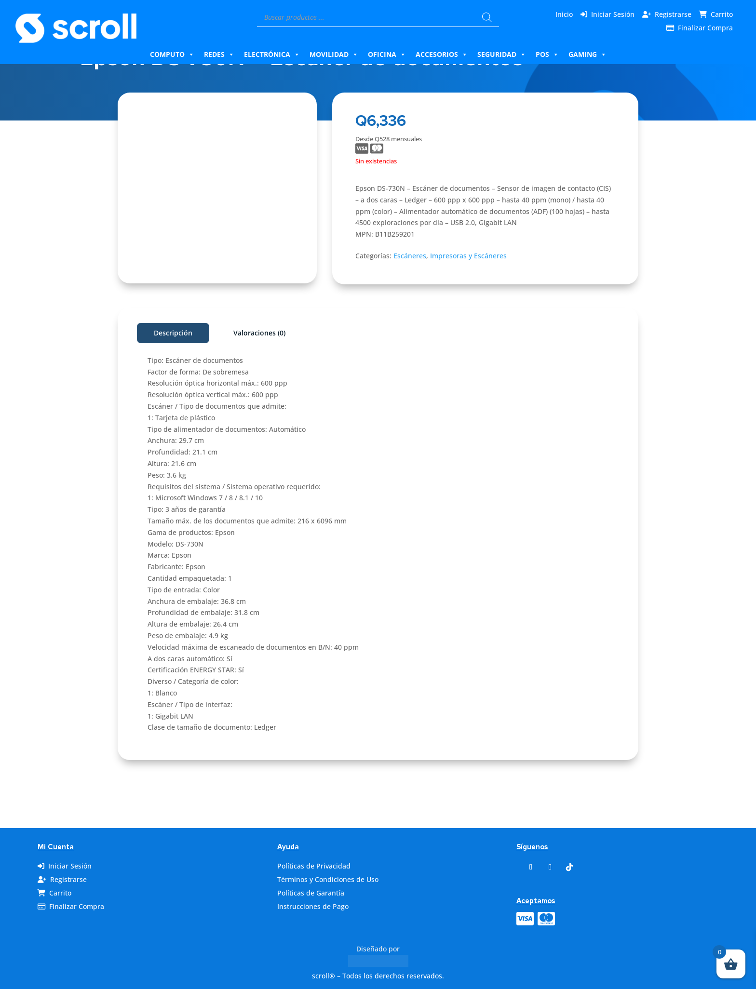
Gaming (587, 54)
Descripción (173, 332)
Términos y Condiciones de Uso (327, 879)
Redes (219, 54)
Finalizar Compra (705, 27)
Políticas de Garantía (310, 892)
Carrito (722, 14)
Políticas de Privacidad (314, 865)
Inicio (564, 14)
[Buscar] (487, 17)
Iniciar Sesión (612, 14)
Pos (547, 54)
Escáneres (409, 255)
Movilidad (334, 54)
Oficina (387, 54)
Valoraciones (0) (259, 332)
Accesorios (442, 54)
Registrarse (673, 14)
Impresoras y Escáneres (468, 255)
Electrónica (272, 54)
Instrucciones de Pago (313, 906)
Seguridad (501, 54)
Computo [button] (172, 54)
